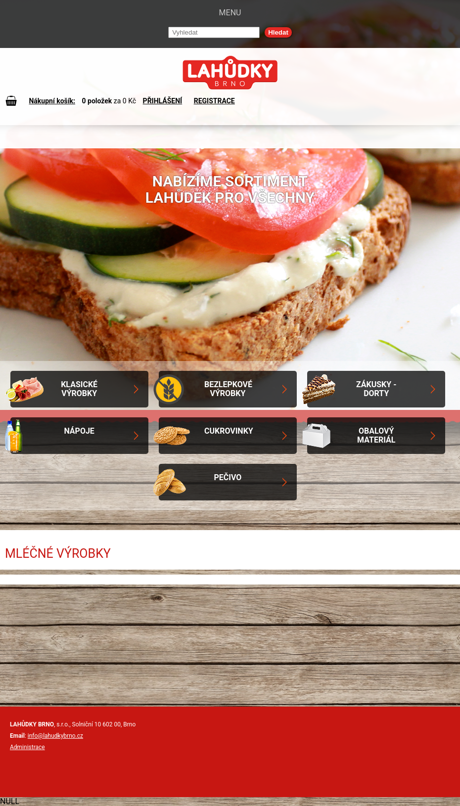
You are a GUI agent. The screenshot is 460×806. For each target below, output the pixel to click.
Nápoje (79, 431)
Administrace (27, 747)
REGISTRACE (214, 101)
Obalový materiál (376, 435)
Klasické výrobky (79, 389)
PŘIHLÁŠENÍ (163, 101)
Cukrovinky (228, 431)
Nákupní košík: (52, 101)
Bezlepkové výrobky (228, 389)
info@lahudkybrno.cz (55, 735)
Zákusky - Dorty (376, 389)
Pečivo (228, 477)
